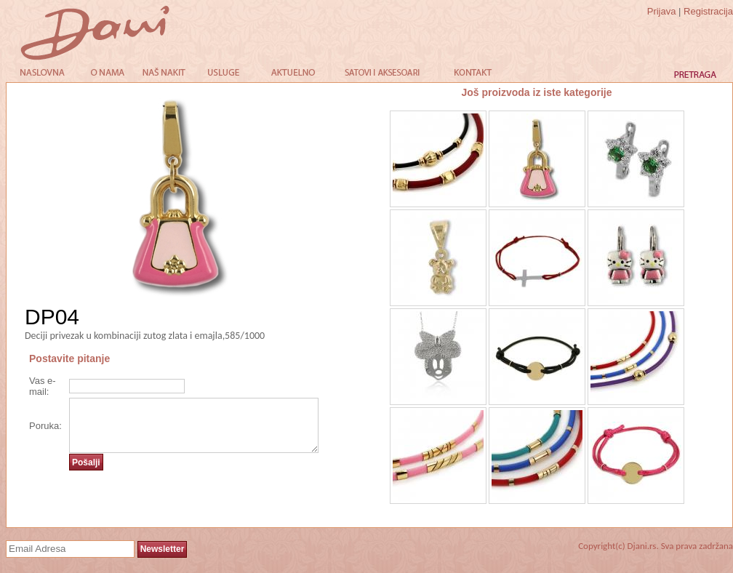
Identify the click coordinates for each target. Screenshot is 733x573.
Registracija (708, 11)
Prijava (661, 11)
